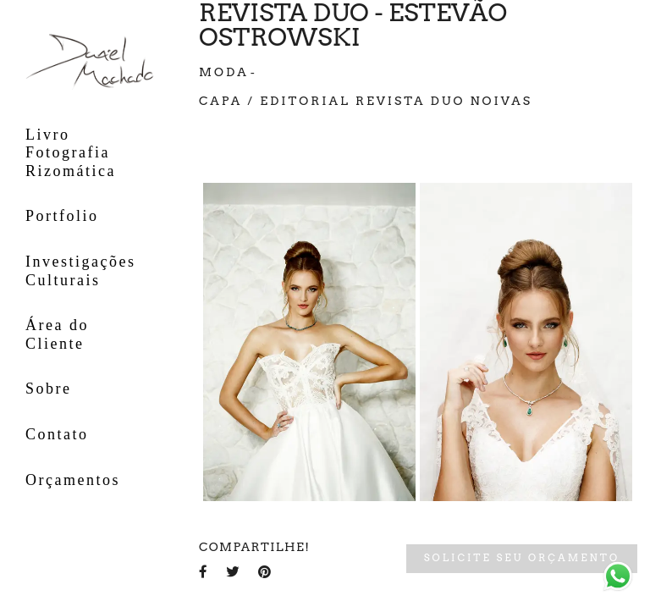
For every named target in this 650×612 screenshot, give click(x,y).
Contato (57, 434)
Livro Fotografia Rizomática (70, 152)
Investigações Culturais (80, 271)
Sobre (48, 388)
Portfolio (62, 215)
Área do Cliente (57, 334)
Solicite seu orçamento (522, 558)
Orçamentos (72, 479)
